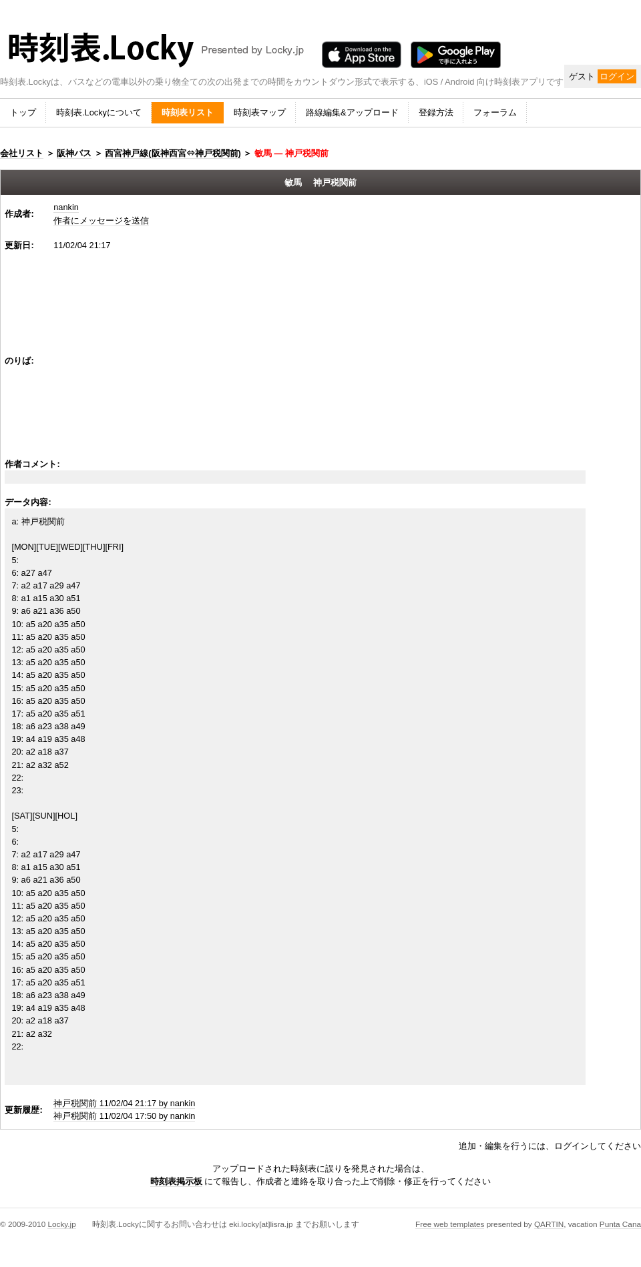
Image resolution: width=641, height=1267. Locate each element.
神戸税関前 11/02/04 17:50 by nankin (124, 1116)
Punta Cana (620, 1224)
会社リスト (21, 153)
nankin (66, 207)
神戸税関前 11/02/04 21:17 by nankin (124, 1103)
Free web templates (449, 1224)
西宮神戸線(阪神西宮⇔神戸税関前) (173, 153)
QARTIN (549, 1224)
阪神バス (74, 153)
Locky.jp (61, 1224)
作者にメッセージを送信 (101, 221)
